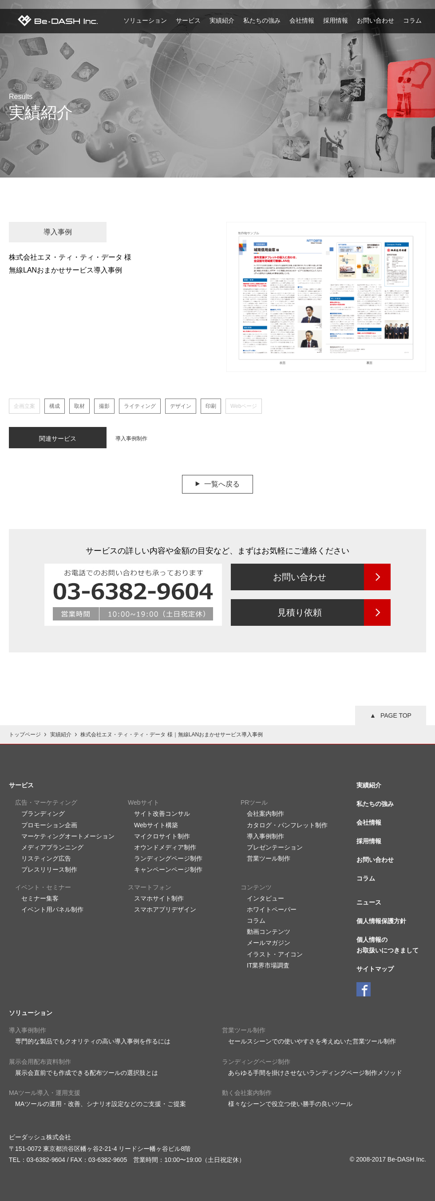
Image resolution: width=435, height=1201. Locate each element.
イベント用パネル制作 (52, 909)
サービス (188, 20)
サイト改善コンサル (162, 813)
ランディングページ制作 (168, 858)
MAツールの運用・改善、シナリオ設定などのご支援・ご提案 (100, 1103)
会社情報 (301, 20)
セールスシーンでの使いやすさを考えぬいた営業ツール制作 (312, 1041)
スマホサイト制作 (159, 898)
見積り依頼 (299, 612)
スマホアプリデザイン (165, 909)
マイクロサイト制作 (162, 836)
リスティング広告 (46, 858)
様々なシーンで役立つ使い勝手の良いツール (290, 1103)
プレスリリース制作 (49, 869)
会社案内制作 (265, 813)
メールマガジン (268, 942)
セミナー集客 (40, 898)
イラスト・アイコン (275, 954)
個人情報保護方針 (381, 920)
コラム (412, 20)
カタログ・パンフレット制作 (287, 825)
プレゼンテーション (275, 847)
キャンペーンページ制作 (168, 869)
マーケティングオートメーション (68, 836)
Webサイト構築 (156, 825)
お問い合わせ (375, 20)
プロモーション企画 (49, 825)
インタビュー (265, 898)
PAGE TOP (395, 715)
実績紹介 (222, 20)
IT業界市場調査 (268, 965)
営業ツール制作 (268, 858)
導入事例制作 (131, 438)
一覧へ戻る (222, 484)
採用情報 (335, 20)
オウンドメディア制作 (165, 847)
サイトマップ (375, 968)
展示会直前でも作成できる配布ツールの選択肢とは (86, 1072)
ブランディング (43, 813)
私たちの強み (262, 20)
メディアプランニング (52, 847)
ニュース (368, 902)
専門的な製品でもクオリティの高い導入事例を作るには (92, 1041)
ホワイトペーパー (272, 909)
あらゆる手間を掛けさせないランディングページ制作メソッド (315, 1072)
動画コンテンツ (268, 931)
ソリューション (145, 20)
